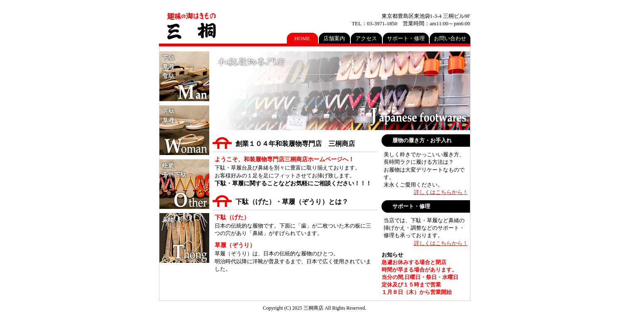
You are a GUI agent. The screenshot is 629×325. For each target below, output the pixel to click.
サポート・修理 (406, 38)
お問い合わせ (450, 38)
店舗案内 (334, 38)
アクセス (366, 38)
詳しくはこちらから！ (441, 192)
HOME (302, 38)
